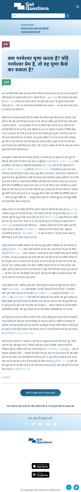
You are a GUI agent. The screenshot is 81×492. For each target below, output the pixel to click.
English (6, 377)
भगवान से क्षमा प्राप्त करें (30, 31)
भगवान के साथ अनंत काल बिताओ (35, 28)
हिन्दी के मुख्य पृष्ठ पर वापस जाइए (40, 392)
